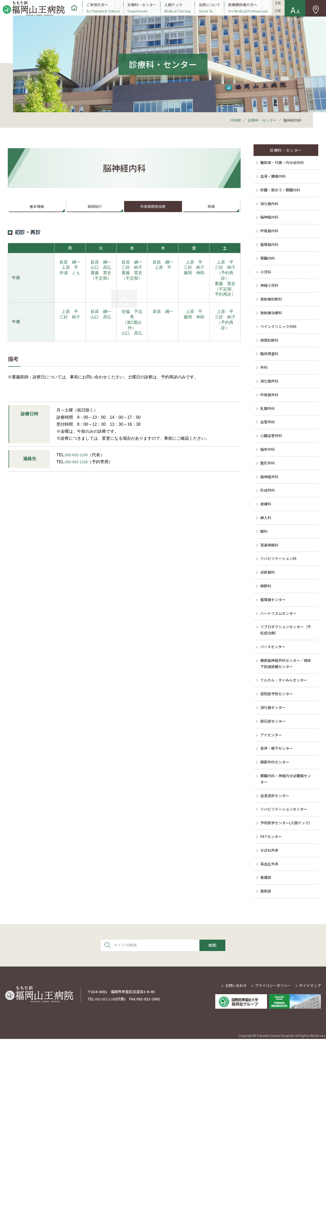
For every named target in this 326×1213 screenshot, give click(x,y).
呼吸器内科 (268, 262)
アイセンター (270, 874)
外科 (262, 428)
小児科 (264, 312)
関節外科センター (275, 907)
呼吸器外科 (268, 462)
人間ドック (177, 13)
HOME (236, 132)
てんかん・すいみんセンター (285, 808)
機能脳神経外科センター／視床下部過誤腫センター (287, 787)
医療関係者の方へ (248, 13)
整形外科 (266, 545)
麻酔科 (264, 694)
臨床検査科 (268, 412)
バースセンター (272, 767)
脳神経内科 (268, 246)
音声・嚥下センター (277, 891)
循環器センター (272, 711)
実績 (211, 220)
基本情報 (37, 220)
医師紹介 (95, 220)
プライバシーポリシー (273, 1159)
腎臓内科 (266, 296)
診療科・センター (142, 13)
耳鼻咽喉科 (268, 644)
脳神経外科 (268, 561)
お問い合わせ (236, 1159)
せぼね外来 (268, 1014)
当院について (209, 13)
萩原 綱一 (70, 277)
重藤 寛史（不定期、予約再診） (225, 304)
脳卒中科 (266, 528)
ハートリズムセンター (279, 727)
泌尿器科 (266, 677)
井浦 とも (70, 288)
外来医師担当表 (153, 220)
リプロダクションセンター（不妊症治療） (287, 747)
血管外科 (266, 495)
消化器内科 (268, 229)
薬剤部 (264, 1064)
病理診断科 (268, 395)
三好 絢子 (132, 283)
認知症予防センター (277, 824)
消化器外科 (268, 445)
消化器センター (272, 841)
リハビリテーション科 (279, 661)
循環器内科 (268, 279)
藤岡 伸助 (194, 288)
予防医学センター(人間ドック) (286, 981)
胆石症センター (272, 858)
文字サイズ (295, 20)
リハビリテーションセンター (285, 964)
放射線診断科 (270, 345)
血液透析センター (275, 948)
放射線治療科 (270, 362)
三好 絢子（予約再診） (225, 288)
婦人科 (264, 611)
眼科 (262, 628)
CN (278, 20)
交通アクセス (316, 20)
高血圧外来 (268, 1031)
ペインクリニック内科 (279, 379)
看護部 (264, 1047)
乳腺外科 (266, 478)
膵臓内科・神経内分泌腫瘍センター (287, 927)
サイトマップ (310, 1159)
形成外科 (266, 578)
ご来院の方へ (102, 13)
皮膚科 (264, 594)
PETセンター (270, 997)
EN (278, 6)
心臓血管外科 (270, 511)
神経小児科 (268, 329)
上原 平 (70, 283)
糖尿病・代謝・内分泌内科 (283, 179)
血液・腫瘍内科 (272, 196)
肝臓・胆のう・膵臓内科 (281, 212)
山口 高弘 (101, 283)
